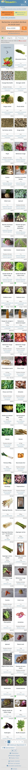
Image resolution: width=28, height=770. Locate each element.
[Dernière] (22, 741)
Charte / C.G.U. (14, 758)
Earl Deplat (7, 539)
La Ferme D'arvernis (21, 561)
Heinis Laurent (20, 515)
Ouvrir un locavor (14, 763)
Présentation (14, 753)
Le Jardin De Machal (20, 716)
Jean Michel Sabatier (7, 515)
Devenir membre (14, 761)
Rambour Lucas (7, 583)
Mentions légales (14, 755)
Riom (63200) (22, 40)
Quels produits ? (8, 748)
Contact (14, 769)
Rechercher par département (20, 13)
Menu (23, 5)
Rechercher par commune (7, 13)
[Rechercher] (24, 28)
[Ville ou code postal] (13, 28)
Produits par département (16, 745)
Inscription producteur (14, 766)
